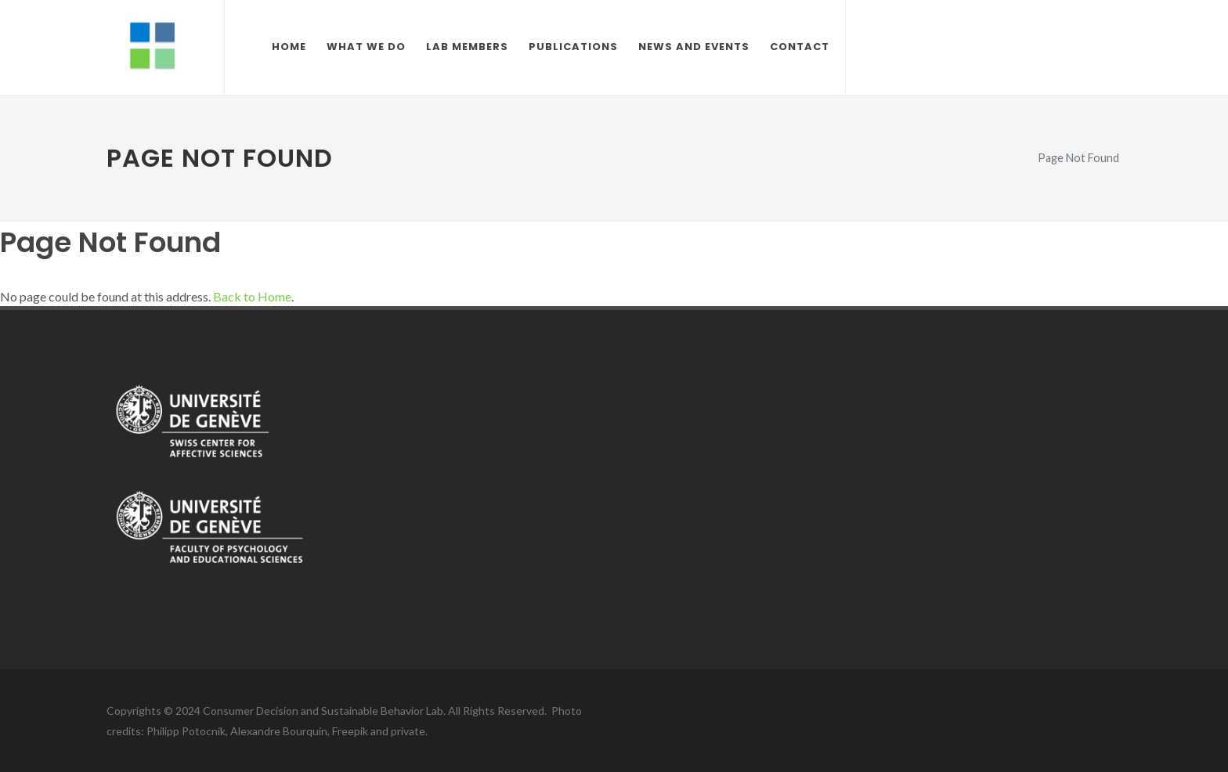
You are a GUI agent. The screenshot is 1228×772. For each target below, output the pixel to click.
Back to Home (252, 296)
